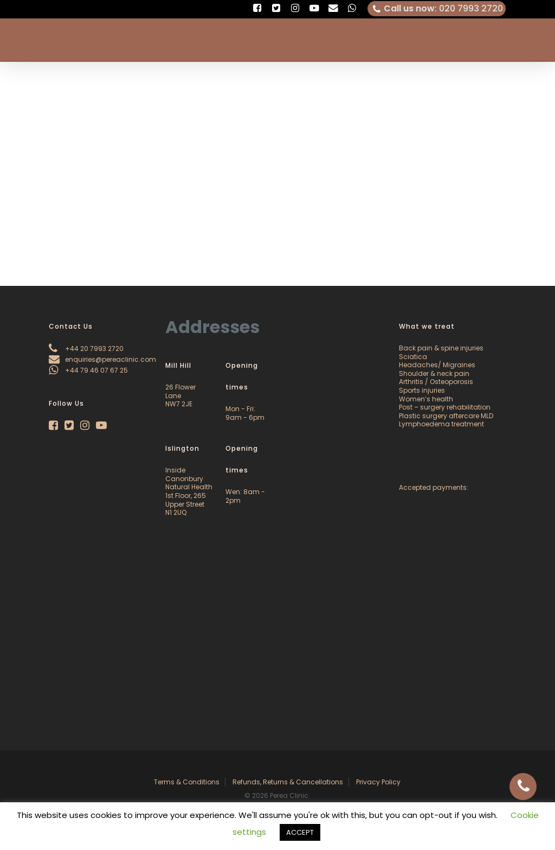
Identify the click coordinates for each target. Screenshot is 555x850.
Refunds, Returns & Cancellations (288, 782)
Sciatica (413, 356)
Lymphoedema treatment (441, 424)
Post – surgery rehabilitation (445, 407)
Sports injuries (422, 390)
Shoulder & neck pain (434, 373)
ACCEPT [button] (300, 832)
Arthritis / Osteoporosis (436, 381)
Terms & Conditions (187, 782)
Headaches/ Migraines (437, 364)
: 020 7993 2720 (437, 8)
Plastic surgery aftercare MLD (446, 415)
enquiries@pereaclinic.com (102, 359)
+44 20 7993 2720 (86, 348)
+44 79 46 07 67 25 (88, 370)
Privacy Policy (378, 782)
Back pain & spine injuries (441, 348)
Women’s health (426, 399)
